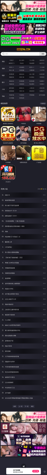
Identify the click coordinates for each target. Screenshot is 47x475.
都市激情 (11, 88)
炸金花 (22, 63)
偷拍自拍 (21, 74)
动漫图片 (42, 81)
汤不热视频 (42, 95)
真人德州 (21, 60)
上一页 (20, 406)
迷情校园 (11, 91)
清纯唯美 (21, 84)
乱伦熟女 (31, 77)
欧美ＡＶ (31, 67)
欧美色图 (31, 81)
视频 (3, 68)
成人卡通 (31, 74)
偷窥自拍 (11, 81)
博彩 (3, 61)
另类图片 (42, 84)
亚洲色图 (21, 81)
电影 (3, 75)
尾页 (32, 406)
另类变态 (42, 77)
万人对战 (31, 60)
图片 (3, 82)
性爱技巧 (42, 91)
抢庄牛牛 (42, 63)
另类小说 (21, 91)
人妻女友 (31, 88)
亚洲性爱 (11, 74)
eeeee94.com (23, 49)
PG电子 (12, 60)
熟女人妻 (11, 70)
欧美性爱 (42, 74)
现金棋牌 (31, 63)
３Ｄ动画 (42, 67)
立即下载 (35, 471)
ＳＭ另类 (42, 70)
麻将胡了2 (11, 63)
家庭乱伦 (21, 88)
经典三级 (21, 77)
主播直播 (31, 70)
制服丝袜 (11, 77)
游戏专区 (42, 60)
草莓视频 (31, 95)
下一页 (26, 406)
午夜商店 (21, 95)
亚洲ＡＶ (11, 67)
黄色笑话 (31, 91)
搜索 (43, 54)
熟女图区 (31, 84)
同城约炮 (11, 95)
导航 (3, 96)
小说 (3, 89)
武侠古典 (42, 88)
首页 (15, 406)
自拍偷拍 (21, 67)
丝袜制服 (21, 70)
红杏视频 (11, 98)
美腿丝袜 (11, 84)
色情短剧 (21, 98)
